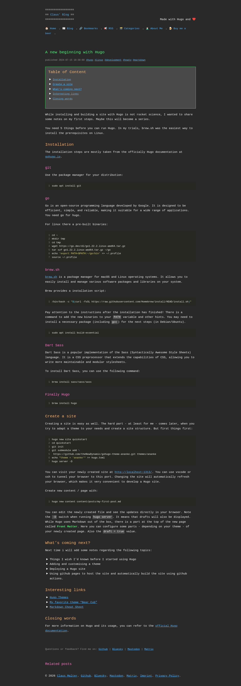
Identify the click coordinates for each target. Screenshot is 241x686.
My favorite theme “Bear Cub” (73, 602)
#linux (99, 60)
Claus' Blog (59, 15)
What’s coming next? (67, 89)
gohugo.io (52, 157)
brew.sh (51, 277)
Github (103, 649)
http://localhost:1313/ (133, 472)
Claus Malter (67, 676)
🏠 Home (50, 28)
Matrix (149, 649)
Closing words (62, 99)
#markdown (139, 60)
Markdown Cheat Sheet (67, 607)
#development (112, 60)
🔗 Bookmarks (88, 28)
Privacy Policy (167, 676)
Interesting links (66, 94)
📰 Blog (67, 28)
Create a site (62, 84)
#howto (127, 60)
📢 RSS (108, 28)
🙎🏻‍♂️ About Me (154, 28)
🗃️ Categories (129, 28)
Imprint (146, 676)
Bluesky (117, 649)
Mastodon (133, 649)
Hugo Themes (59, 597)
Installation (62, 79)
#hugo (89, 60)
